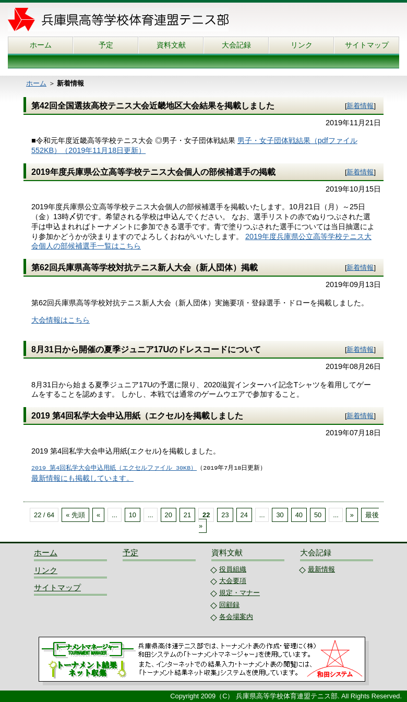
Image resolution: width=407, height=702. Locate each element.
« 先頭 (75, 515)
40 (299, 515)
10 (132, 515)
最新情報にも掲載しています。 (82, 478)
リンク (302, 45)
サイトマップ (367, 45)
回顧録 (229, 605)
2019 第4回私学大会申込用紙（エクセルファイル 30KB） (114, 468)
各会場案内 (236, 617)
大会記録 (236, 45)
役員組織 (232, 569)
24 (244, 515)
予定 (106, 45)
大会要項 (232, 581)
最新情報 (321, 569)
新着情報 (360, 106)
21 (187, 515)
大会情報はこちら (60, 320)
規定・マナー (239, 593)
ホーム (41, 45)
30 (279, 515)
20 (168, 515)
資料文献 (171, 45)
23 (225, 515)
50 (317, 515)
